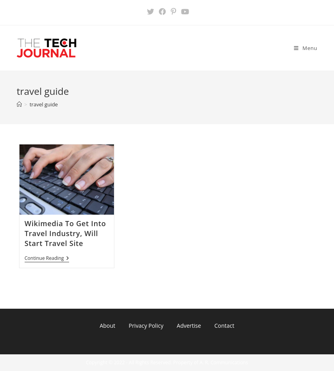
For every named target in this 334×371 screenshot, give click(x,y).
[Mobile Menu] (305, 48)
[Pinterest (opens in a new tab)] (173, 11)
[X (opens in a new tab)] (150, 11)
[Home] (19, 104)
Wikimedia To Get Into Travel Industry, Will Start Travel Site (65, 233)
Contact (224, 325)
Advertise (189, 325)
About (107, 325)
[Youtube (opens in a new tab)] (184, 11)
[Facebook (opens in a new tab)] (162, 11)
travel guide (43, 104)
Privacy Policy (146, 325)
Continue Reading (47, 259)
